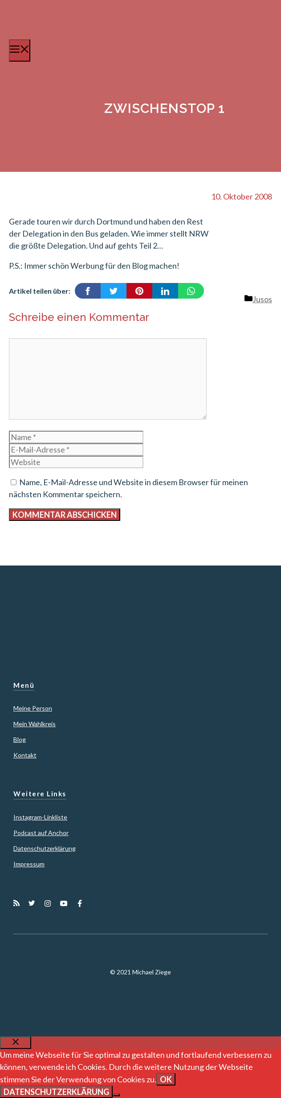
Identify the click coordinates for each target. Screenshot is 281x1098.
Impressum (29, 864)
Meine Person (32, 708)
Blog (19, 739)
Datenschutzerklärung (44, 848)
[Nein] (116, 1095)
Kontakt (25, 755)
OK (166, 1079)
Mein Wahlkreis (34, 724)
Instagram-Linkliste (40, 817)
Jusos (262, 299)
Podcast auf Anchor (41, 832)
